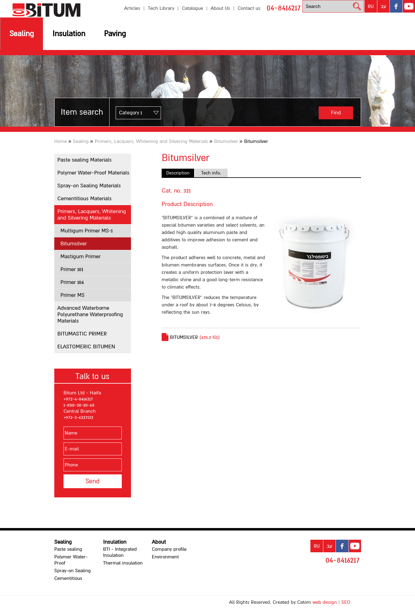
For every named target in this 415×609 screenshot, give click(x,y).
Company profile (169, 549)
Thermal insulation (123, 563)
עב (383, 6)
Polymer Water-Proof (71, 560)
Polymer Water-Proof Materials (93, 173)
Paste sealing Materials (84, 160)
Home (60, 141)
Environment (165, 557)
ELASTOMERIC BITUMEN (86, 346)
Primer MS (72, 295)
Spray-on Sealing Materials (89, 185)
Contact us (249, 8)
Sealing (22, 33)
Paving (115, 33)
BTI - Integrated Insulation (120, 552)
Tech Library (161, 8)
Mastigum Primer (80, 256)
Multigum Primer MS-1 (86, 231)
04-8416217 (284, 8)
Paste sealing (68, 549)
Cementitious (68, 578)
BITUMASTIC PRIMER (82, 334)
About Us (220, 8)
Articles (132, 8)
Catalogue (192, 8)
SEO (345, 602)
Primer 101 (71, 269)
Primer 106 (72, 282)
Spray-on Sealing (72, 571)
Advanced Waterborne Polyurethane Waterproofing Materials (90, 314)
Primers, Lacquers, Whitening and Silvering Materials (151, 141)
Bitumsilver (226, 141)
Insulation (68, 33)
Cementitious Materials (84, 198)
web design (325, 602)
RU (371, 6)
